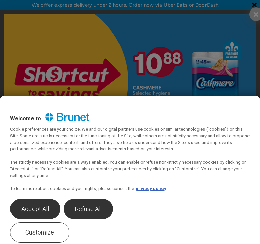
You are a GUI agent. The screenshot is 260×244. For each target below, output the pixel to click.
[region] (130, 170)
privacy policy (151, 188)
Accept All (35, 208)
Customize (39, 232)
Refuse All (88, 208)
